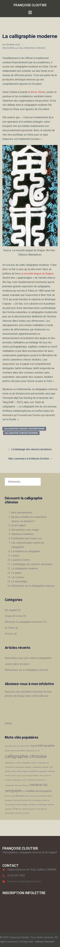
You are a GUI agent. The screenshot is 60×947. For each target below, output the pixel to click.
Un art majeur (18, 525)
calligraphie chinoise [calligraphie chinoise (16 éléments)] (26, 756)
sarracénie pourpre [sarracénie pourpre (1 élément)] (21, 800)
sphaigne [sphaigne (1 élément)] (38, 800)
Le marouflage (19, 581)
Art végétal (11, 610)
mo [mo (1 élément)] (24, 791)
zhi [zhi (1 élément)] (36, 809)
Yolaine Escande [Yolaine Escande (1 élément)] (28, 809)
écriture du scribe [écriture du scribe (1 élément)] (22, 813)
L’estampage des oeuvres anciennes (31, 564)
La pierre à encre (20, 559)
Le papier (16, 572)
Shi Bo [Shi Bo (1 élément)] (31, 800)
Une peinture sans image (25, 529)
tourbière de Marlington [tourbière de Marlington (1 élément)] (38, 805)
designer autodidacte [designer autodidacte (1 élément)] (30, 771)
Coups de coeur (13, 615)
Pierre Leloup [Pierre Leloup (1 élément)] (10, 796)
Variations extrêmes (22, 534)
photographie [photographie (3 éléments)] (44, 791)
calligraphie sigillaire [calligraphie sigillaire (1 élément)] (40, 767)
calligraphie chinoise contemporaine (24, 429)
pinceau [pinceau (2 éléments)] (20, 795)
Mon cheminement (21, 512)
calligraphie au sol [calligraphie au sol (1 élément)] (33, 751)
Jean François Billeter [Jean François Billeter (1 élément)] (30, 776)
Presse (9, 633)
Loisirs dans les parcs (17, 664)
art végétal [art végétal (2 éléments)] (31, 745)
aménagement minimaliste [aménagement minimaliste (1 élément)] (15, 746)
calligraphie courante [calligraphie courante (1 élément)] (13, 763)
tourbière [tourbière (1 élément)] (24, 805)
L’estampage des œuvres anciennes (31, 449)
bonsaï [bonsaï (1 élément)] (7, 751)
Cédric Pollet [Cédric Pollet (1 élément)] (16, 771)
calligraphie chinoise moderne (21, 433)
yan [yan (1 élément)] (20, 809)
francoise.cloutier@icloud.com (24, 881)
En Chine (9, 627)
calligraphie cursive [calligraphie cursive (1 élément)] (29, 763)
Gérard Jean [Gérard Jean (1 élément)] (16, 776)
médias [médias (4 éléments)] (30, 791)
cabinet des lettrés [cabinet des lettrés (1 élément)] (18, 751)
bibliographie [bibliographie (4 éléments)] (46, 745)
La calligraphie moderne (24, 568)
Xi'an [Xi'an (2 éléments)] (15, 808)
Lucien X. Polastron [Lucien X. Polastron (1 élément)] (28, 780)
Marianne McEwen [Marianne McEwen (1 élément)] (22, 785)
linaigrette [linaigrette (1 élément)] (16, 780)
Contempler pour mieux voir (26, 538)
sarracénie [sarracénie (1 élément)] (9, 800)
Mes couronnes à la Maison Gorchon (28, 458)
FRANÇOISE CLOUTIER (30, 5)
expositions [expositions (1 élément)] (42, 771)
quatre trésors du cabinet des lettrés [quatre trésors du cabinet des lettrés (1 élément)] (38, 796)
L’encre (15, 555)
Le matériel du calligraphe (25, 551)
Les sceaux (17, 577)
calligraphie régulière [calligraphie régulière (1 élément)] (23, 767)
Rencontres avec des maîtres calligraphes (28, 658)
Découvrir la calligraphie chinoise (23, 48)
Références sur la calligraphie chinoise (33, 585)
